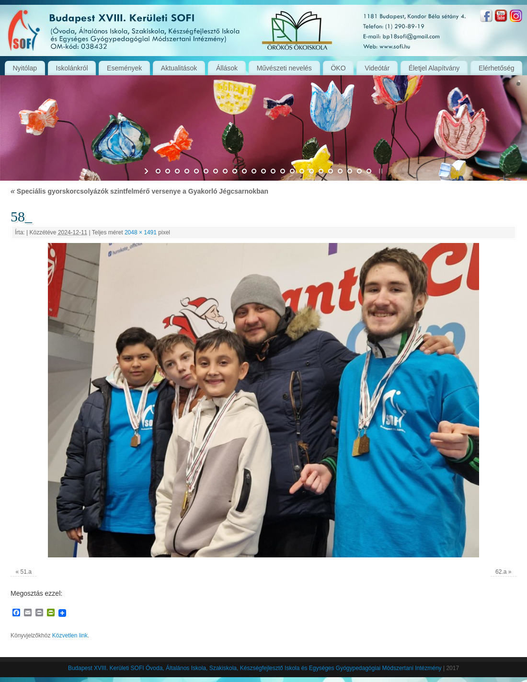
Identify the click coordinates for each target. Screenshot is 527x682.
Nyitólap (24, 68)
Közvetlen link (70, 635)
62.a (500, 571)
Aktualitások (179, 68)
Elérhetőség (497, 68)
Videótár (377, 68)
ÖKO (338, 68)
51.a (26, 571)
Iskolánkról (72, 68)
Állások (227, 68)
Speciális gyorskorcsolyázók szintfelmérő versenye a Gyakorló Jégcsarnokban (139, 191)
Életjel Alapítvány (434, 68)
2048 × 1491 (141, 232)
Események (124, 68)
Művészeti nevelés (284, 68)
